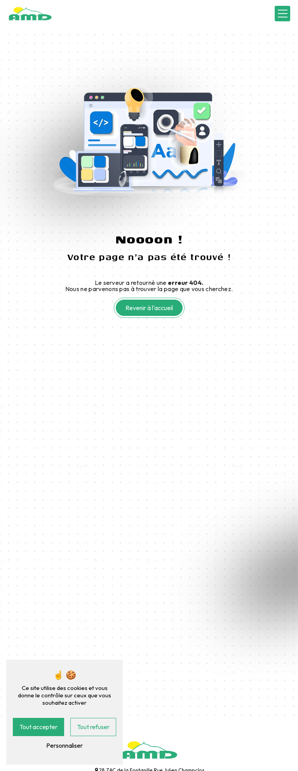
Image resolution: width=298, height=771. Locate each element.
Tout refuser (93, 727)
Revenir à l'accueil (149, 308)
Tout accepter (38, 727)
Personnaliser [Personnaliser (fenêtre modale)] (64, 745)
